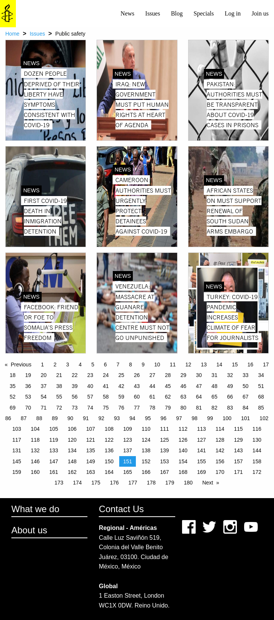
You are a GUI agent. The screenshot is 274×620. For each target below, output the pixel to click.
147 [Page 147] (53, 461)
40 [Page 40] (90, 386)
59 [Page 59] (121, 397)
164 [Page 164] (109, 472)
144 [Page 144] (256, 450)
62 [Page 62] (168, 397)
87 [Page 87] (24, 418)
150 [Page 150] (109, 461)
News (127, 13)
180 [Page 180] (188, 483)
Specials (204, 13)
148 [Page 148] (72, 461)
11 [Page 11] (173, 364)
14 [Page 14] (219, 364)
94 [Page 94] (132, 418)
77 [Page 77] (137, 408)
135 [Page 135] (90, 450)
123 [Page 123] (127, 440)
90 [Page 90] (70, 418)
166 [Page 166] (146, 472)
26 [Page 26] (137, 375)
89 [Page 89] (55, 418)
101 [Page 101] (245, 418)
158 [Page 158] (256, 461)
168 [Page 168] (183, 472)
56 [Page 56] (75, 397)
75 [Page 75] (106, 408)
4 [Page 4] (80, 364)
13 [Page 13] (204, 364)
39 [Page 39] (75, 386)
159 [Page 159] (16, 472)
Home (12, 34)
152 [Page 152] (146, 461)
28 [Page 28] (168, 375)
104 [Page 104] (35, 429)
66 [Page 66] (230, 397)
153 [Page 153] (164, 461)
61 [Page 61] (152, 397)
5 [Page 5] (92, 364)
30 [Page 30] (199, 375)
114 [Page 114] (219, 429)
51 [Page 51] (261, 386)
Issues (152, 13)
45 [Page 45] (168, 386)
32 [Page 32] (230, 375)
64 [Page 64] (199, 397)
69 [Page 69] (12, 408)
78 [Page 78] (152, 408)
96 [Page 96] (163, 418)
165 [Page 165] (127, 472)
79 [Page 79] (168, 408)
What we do (35, 509)
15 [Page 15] (235, 364)
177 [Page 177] (132, 483)
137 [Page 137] (127, 450)
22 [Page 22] (75, 375)
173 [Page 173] (58, 483)
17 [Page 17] (266, 364)
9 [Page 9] (143, 364)
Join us (260, 13)
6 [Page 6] (105, 364)
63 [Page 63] (184, 397)
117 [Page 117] (16, 440)
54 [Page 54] (44, 397)
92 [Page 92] (101, 418)
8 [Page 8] (130, 364)
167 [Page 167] (164, 472)
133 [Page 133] (53, 450)
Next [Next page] (207, 483)
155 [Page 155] (201, 461)
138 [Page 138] (146, 450)
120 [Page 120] (72, 440)
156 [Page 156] (219, 461)
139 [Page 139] (164, 450)
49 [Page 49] (230, 386)
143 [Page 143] (238, 450)
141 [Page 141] (201, 450)
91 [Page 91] (86, 418)
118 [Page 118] (35, 440)
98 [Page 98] (194, 418)
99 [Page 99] (210, 418)
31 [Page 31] (215, 375)
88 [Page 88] (39, 418)
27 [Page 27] (152, 375)
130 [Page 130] (256, 440)
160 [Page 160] (35, 472)
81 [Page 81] (199, 408)
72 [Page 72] (59, 408)
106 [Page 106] (72, 429)
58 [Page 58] (106, 397)
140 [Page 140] (183, 450)
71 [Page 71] (44, 408)
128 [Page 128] (219, 440)
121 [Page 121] (90, 440)
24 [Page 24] (106, 375)
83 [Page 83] (230, 408)
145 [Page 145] (16, 461)
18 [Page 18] (12, 375)
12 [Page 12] (188, 364)
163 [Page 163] (90, 472)
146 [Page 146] (35, 461)
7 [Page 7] (118, 364)
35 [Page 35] (12, 386)
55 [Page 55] (59, 397)
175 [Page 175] (96, 483)
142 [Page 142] (219, 450)
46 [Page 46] (184, 386)
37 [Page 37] (44, 386)
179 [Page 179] (169, 483)
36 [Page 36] (28, 386)
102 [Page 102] (264, 418)
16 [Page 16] (251, 364)
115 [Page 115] (238, 429)
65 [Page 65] (215, 397)
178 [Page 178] (151, 483)
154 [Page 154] (183, 461)
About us (29, 530)
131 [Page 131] (16, 450)
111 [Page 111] (164, 429)
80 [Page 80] (184, 408)
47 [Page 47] (199, 386)
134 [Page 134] (72, 450)
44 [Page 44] (152, 386)
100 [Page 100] (227, 418)
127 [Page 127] (201, 440)
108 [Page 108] (109, 429)
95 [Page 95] (148, 418)
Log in (233, 13)
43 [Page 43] (137, 386)
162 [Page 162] (72, 472)
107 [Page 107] (90, 429)
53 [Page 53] (28, 397)
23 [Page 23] (90, 375)
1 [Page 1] (42, 364)
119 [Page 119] (53, 440)
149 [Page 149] (90, 461)
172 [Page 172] (256, 472)
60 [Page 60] (137, 397)
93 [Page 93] (117, 418)
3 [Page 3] (67, 364)
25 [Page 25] (121, 375)
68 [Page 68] (261, 397)
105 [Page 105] (53, 429)
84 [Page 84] (246, 408)
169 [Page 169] (201, 472)
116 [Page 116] (256, 429)
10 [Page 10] (157, 364)
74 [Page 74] (90, 408)
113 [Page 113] (201, 429)
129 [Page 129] (238, 440)
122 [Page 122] (109, 440)
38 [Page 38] (59, 386)
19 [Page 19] (28, 375)
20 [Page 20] (44, 375)
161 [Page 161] (53, 472)
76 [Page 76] (121, 408)
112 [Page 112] (183, 429)
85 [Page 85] (261, 408)
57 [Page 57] (90, 397)
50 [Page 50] (246, 386)
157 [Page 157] (238, 461)
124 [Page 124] (146, 440)
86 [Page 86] (8, 418)
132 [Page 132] (35, 450)
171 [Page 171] (238, 472)
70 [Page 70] (28, 408)
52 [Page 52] (12, 397)
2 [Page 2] (55, 364)
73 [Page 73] (75, 408)
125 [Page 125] (164, 440)
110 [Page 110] (146, 429)
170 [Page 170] (219, 472)
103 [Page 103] (16, 429)
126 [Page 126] (183, 440)
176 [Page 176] (114, 483)
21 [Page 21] (59, 375)
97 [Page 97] (179, 418)
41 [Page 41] (106, 386)
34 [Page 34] (261, 375)
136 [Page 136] (109, 450)
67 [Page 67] (246, 397)
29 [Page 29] (184, 375)
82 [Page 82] (215, 408)
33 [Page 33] (246, 375)
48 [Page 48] (215, 386)
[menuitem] (127, 13)
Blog (177, 13)
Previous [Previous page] (21, 364)
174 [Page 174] (77, 483)
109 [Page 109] (127, 429)
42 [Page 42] (121, 386)
